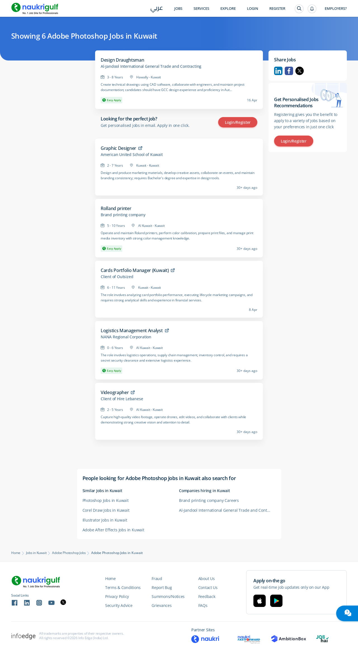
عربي (156, 8)
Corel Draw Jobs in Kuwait (106, 510)
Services (201, 8)
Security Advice (119, 605)
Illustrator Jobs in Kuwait (105, 520)
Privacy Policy (117, 596)
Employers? (336, 8)
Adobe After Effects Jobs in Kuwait (113, 529)
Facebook (289, 71)
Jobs (178, 8)
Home (15, 553)
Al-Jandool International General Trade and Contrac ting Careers (227, 510)
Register (277, 8)
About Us (206, 578)
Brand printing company (123, 214)
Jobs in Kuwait (36, 553)
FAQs (203, 605)
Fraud (157, 578)
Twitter (299, 71)
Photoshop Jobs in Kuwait (106, 500)
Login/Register (238, 122)
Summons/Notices (168, 596)
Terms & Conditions (123, 587)
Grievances (161, 605)
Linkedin (278, 71)
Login (252, 8)
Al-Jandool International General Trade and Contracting (151, 66)
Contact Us (208, 587)
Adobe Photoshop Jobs (69, 553)
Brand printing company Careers (209, 500)
